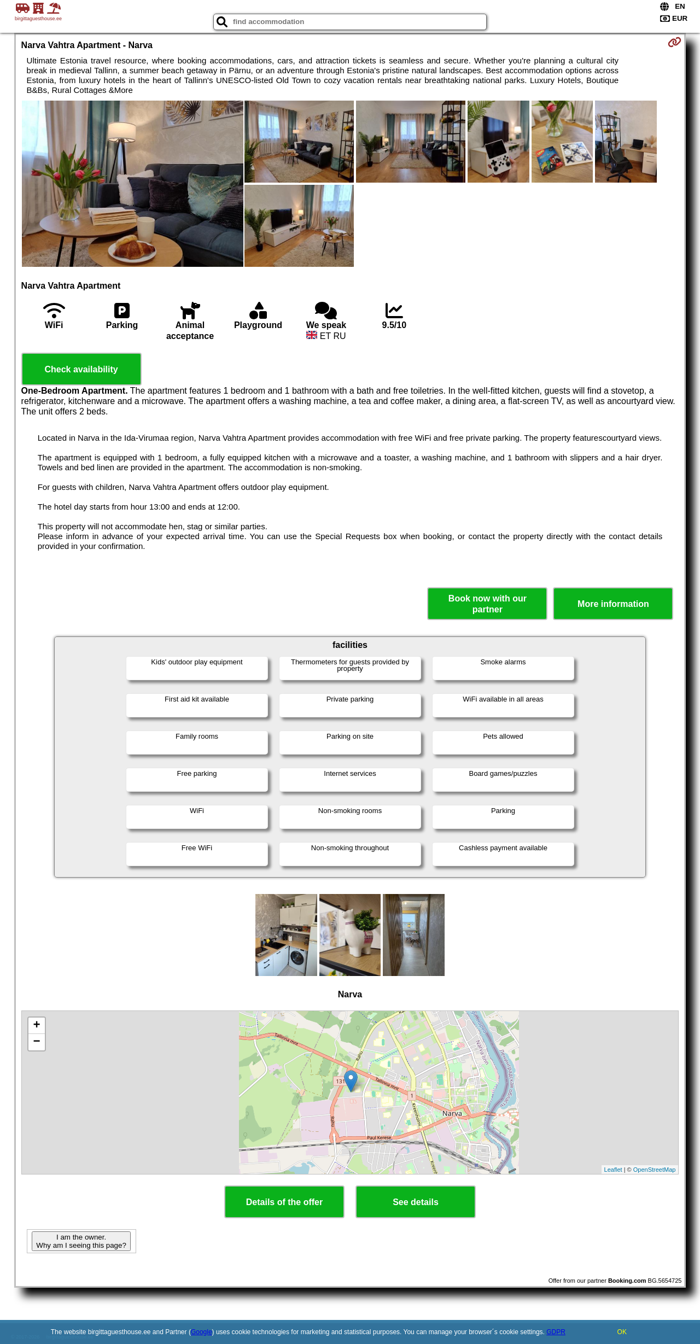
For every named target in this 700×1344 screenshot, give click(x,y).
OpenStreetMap (654, 1169)
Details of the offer (284, 1202)
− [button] (36, 1042)
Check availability (81, 369)
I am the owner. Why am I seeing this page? (81, 1241)
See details (416, 1202)
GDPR (555, 1332)
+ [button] (36, 1026)
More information (613, 604)
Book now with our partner (487, 603)
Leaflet (613, 1169)
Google (201, 1332)
